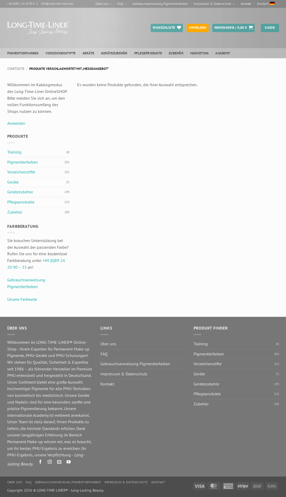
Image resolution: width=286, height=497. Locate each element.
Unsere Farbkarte (22, 299)
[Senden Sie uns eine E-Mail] (59, 462)
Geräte (88, 53)
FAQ (122, 4)
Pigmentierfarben (23, 53)
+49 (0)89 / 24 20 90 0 (21, 3)
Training (14, 152)
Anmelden (16, 123)
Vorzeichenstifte (61, 53)
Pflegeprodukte (148, 53)
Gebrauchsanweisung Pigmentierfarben (160, 4)
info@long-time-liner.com (57, 3)
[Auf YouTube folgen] (68, 462)
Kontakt (246, 4)
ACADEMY (222, 53)
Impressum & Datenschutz (214, 4)
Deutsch (268, 4)
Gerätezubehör (114, 53)
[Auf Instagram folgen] (50, 462)
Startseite (16, 69)
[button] (233, 28)
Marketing (199, 53)
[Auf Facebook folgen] (40, 462)
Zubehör (176, 53)
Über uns (103, 4)
